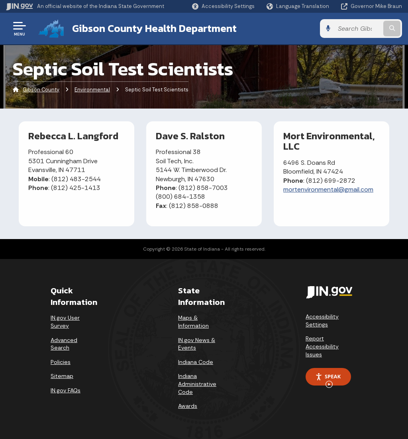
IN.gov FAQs (65, 390)
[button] (223, 6)
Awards (187, 405)
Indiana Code (195, 362)
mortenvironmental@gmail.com (328, 189)
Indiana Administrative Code (197, 383)
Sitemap (62, 376)
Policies (61, 362)
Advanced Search (64, 344)
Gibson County (41, 89)
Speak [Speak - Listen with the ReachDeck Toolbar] (328, 379)
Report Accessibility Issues (322, 346)
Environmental (92, 89)
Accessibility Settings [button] (322, 320)
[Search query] (358, 28)
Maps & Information (193, 321)
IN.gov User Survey (65, 321)
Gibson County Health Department (154, 28)
